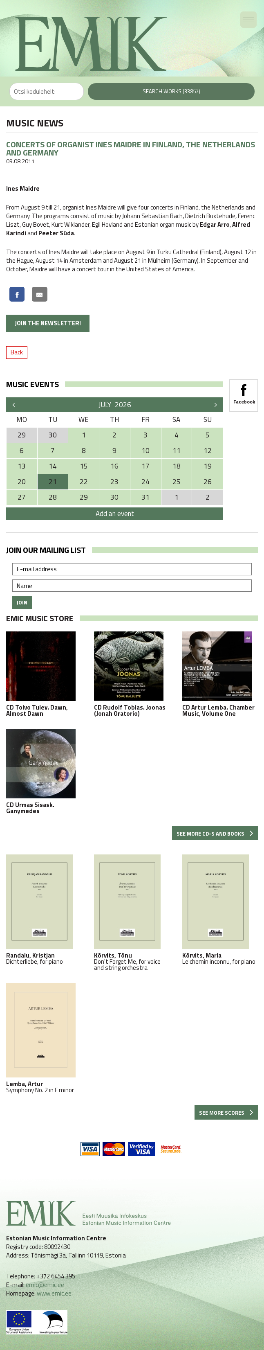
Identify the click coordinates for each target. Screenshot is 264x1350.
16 (114, 466)
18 (176, 466)
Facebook (243, 391)
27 (22, 497)
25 (176, 481)
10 (145, 450)
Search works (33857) (171, 91)
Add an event (115, 513)
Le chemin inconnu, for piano (220, 909)
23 (114, 481)
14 (53, 466)
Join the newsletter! (48, 323)
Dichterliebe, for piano (44, 909)
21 (53, 481)
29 (84, 497)
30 (114, 497)
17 (145, 466)
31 (145, 497)
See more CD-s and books (215, 833)
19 (208, 466)
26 (208, 481)
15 (84, 466)
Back (17, 352)
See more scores (226, 1113)
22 (84, 481)
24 (145, 481)
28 (53, 497)
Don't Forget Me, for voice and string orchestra (132, 912)
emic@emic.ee (45, 1284)
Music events (32, 384)
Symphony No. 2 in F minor (44, 1038)
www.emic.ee (54, 1293)
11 (176, 450)
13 (22, 466)
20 (22, 481)
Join (22, 602)
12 (208, 450)
